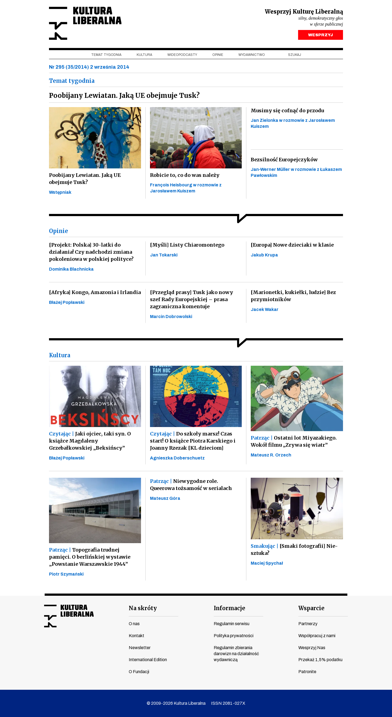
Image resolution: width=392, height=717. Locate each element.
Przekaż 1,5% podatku (320, 659)
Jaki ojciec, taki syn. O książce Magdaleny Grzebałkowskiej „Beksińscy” (90, 441)
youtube (58, 644)
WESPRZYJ (320, 35)
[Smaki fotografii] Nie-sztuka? (294, 549)
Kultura (144, 55)
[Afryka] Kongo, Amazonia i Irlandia (95, 292)
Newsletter (140, 647)
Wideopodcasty (182, 55)
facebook (47, 644)
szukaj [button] (294, 55)
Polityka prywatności (233, 635)
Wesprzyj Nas (311, 647)
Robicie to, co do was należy (184, 175)
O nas (134, 623)
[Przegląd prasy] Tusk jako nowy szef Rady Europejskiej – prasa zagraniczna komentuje (191, 299)
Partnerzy (307, 623)
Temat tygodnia (106, 55)
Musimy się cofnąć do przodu (287, 110)
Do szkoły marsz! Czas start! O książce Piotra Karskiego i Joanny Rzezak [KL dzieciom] (192, 441)
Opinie (217, 55)
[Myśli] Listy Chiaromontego (187, 245)
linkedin (89, 644)
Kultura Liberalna (85, 23)
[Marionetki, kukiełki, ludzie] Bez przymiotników (293, 295)
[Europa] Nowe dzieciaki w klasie (292, 245)
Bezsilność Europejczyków (284, 159)
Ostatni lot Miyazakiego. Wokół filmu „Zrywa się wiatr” (294, 441)
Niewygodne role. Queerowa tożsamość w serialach (191, 484)
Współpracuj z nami (316, 635)
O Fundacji (139, 671)
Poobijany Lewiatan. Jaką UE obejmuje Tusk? (85, 178)
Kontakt (136, 635)
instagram (68, 644)
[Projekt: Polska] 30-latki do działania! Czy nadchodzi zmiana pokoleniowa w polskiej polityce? (91, 252)
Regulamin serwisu (231, 623)
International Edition (148, 659)
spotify (99, 644)
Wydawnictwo (251, 55)
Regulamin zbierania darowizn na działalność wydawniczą (236, 653)
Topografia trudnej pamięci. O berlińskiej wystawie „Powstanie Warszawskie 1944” (89, 557)
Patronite (307, 671)
